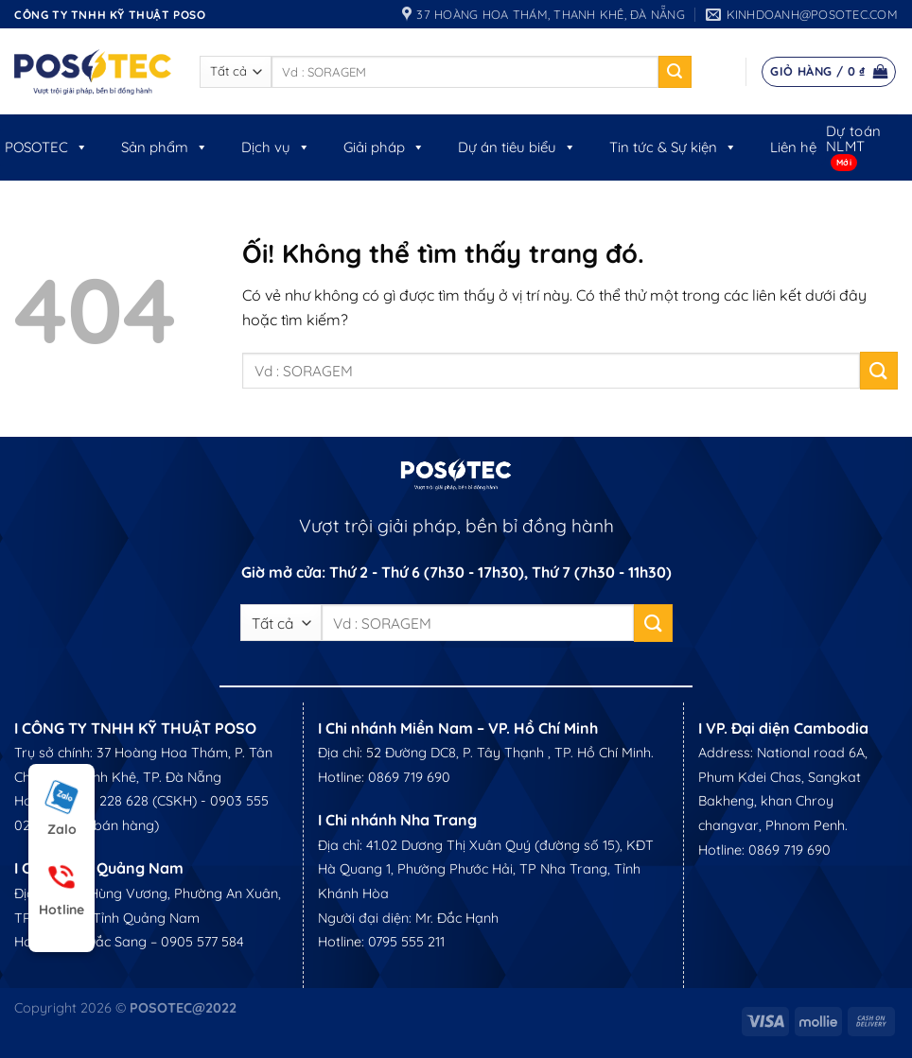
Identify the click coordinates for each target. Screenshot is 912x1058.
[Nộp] (674, 72)
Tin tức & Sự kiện (673, 147)
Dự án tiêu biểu (517, 147)
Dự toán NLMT (853, 138)
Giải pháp (384, 147)
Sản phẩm (164, 147)
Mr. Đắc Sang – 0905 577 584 (154, 941)
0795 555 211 (406, 941)
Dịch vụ (275, 147)
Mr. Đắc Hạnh (457, 918)
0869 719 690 (409, 777)
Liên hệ (793, 147)
